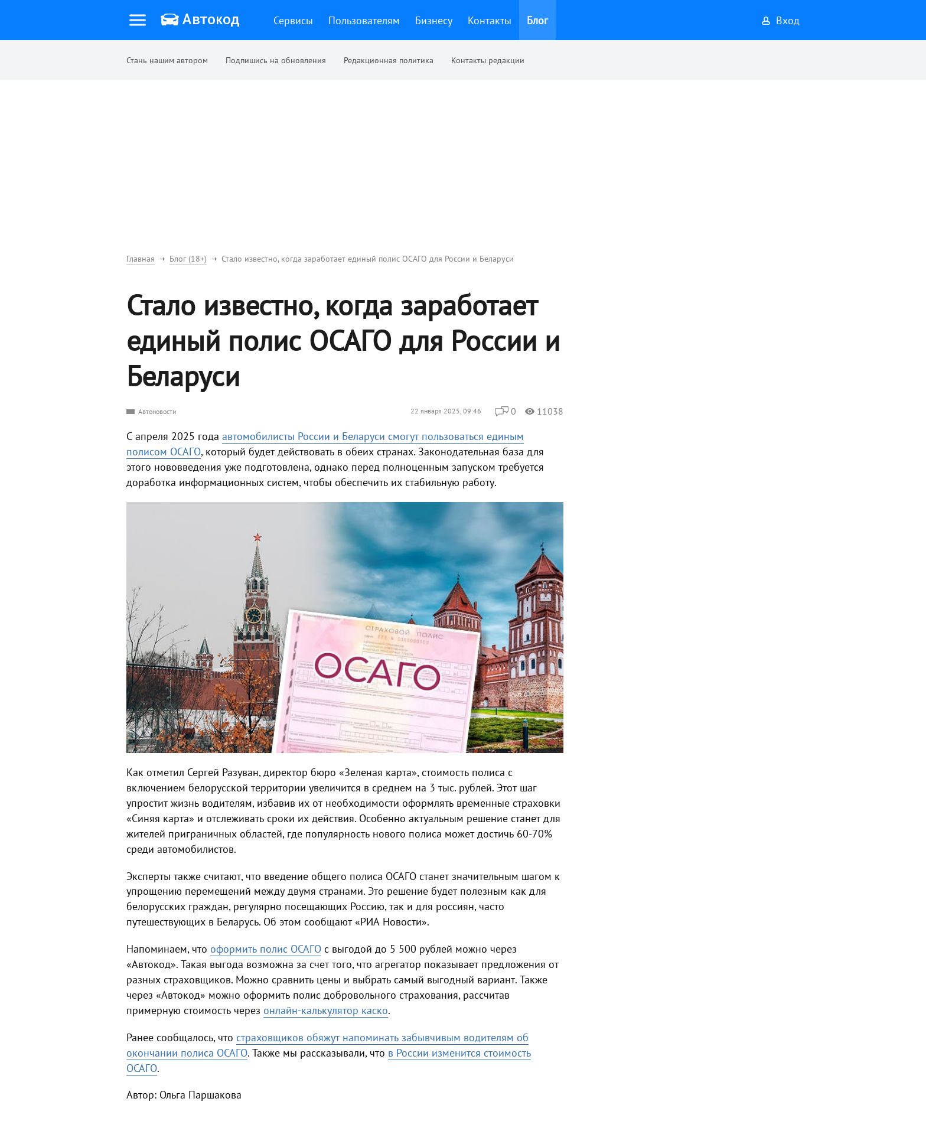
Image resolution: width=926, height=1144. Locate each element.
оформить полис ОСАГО (265, 949)
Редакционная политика (388, 60)
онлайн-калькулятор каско (325, 1010)
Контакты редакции (487, 60)
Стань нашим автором (167, 60)
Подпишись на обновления (276, 60)
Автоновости (157, 411)
